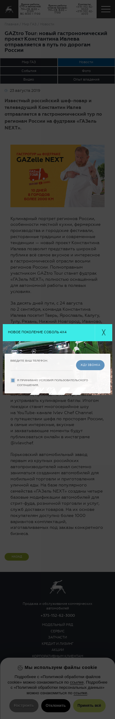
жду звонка (90, 365)
